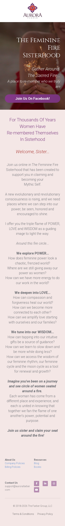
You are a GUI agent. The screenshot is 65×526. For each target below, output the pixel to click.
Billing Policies (12, 469)
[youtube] (36, 489)
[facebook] (36, 483)
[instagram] (54, 483)
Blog (37, 465)
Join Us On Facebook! (32, 98)
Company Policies (15, 465)
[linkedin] (45, 483)
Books (37, 469)
